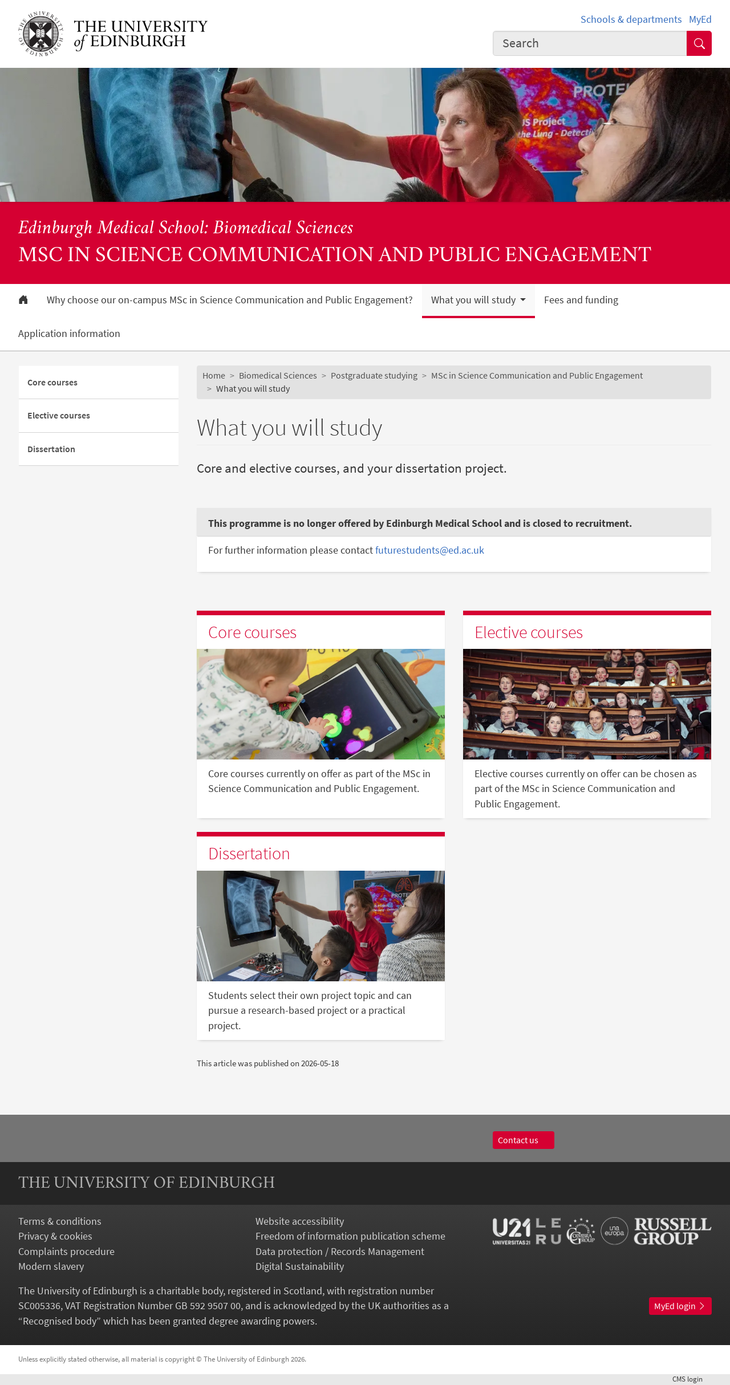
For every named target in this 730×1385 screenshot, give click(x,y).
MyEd (700, 19)
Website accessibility (300, 1221)
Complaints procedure (66, 1251)
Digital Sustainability (300, 1266)
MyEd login (680, 1306)
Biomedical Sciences (278, 375)
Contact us (523, 1140)
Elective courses (58, 415)
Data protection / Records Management (340, 1251)
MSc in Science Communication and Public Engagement (537, 375)
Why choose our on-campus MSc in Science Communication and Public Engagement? (230, 300)
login (692, 1379)
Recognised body (59, 1321)
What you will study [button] (474, 300)
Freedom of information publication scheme (350, 1236)
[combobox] (590, 43)
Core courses (52, 382)
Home (213, 375)
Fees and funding (581, 300)
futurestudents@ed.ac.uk (429, 550)
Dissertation (51, 449)
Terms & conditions (60, 1221)
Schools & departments (631, 19)
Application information (69, 333)
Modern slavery (51, 1266)
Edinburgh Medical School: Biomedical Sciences (186, 229)
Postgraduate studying (374, 375)
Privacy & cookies (55, 1236)
